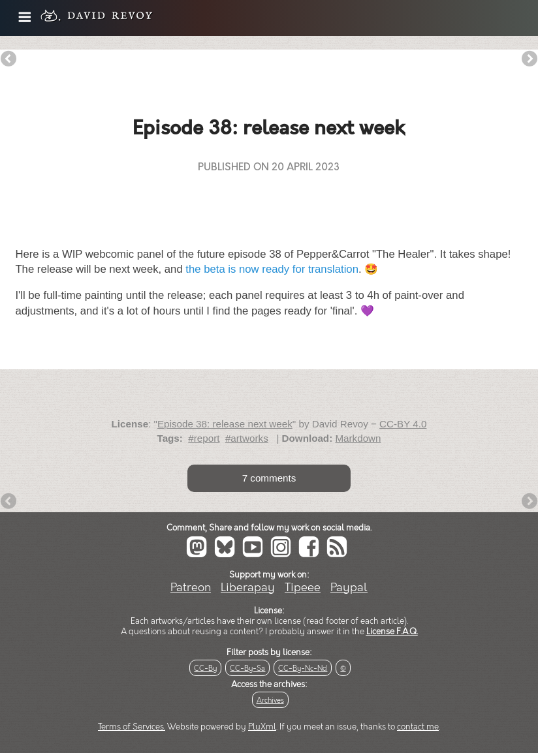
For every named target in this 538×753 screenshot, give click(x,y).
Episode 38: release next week (225, 423)
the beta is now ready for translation (271, 269)
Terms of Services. (131, 727)
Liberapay (248, 587)
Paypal (349, 587)
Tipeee (303, 587)
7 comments (269, 478)
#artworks (246, 438)
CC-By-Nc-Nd (302, 668)
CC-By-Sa (247, 668)
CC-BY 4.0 (402, 423)
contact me (418, 727)
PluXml (262, 727)
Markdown (358, 438)
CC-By (205, 668)
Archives (270, 700)
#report (203, 438)
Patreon (190, 587)
